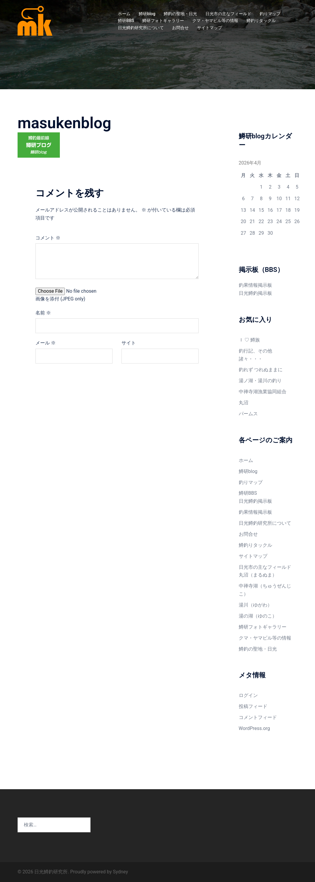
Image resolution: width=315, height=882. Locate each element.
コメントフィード (258, 717)
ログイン (248, 695)
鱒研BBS (126, 20)
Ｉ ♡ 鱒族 (249, 340)
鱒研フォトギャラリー (163, 20)
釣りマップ (270, 13)
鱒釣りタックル (261, 20)
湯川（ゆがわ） (255, 605)
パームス (248, 413)
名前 (43, 313)
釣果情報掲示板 (255, 285)
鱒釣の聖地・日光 (180, 13)
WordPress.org (254, 728)
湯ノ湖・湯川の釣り (260, 380)
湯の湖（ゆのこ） (258, 616)
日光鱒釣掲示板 (255, 293)
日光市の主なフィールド (228, 13)
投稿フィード (253, 706)
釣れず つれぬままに (261, 369)
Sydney (120, 872)
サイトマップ (209, 27)
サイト (128, 343)
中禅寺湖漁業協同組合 (262, 391)
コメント (47, 238)
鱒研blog (147, 13)
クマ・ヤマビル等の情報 (215, 20)
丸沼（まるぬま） (258, 575)
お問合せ (180, 27)
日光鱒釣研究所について (141, 27)
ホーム (124, 13)
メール (45, 343)
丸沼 (243, 402)
